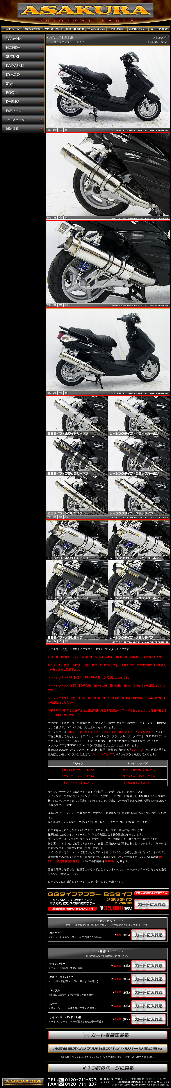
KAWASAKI (23, 65)
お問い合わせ (138, 29)
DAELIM (23, 101)
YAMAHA (23, 38)
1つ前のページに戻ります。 (108, 1068)
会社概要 (117, 29)
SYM (23, 83)
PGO (23, 92)
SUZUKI (23, 56)
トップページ (11, 29)
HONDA (23, 47)
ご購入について (75, 29)
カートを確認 (159, 29)
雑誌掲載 (23, 128)
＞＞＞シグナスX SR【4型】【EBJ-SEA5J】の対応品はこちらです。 (89, 677)
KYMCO (23, 74)
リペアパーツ (23, 119)
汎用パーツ (23, 110)
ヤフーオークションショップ (53, 29)
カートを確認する (108, 1035)
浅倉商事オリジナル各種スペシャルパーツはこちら (108, 1048)
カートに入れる (151, 904)
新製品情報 (32, 29)
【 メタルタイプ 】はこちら (78, 782)
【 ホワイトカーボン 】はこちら (78, 769)
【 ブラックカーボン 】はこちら (78, 776)
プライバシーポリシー (96, 29)
